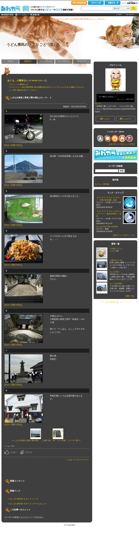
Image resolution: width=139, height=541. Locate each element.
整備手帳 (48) (31, 87)
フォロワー (126, 119)
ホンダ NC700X (116, 284)
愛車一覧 (129, 296)
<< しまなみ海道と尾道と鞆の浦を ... (26, 440)
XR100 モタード (39, 19)
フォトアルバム (46, 61)
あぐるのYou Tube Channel (107, 227)
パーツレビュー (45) (17, 87)
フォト (49, 19)
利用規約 (112, 302)
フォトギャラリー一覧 (60, 19)
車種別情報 (23, 19)
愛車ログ (23, 84)
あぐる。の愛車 (15, 80)
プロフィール (14, 84)
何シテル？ (121, 99)
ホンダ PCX (114, 272)
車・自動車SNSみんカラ (9, 19)
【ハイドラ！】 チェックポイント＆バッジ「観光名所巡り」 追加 (108, 213)
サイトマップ (125, 302)
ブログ (10, 61)
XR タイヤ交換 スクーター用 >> (66, 440)
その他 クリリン (116, 249)
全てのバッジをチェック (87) (121, 144)
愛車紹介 (28, 61)
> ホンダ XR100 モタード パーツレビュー (27, 503)
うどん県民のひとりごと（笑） (32, 45)
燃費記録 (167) (44, 87)
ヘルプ (123, 3)
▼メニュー (82, 61)
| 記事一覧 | (46, 440)
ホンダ (30, 19)
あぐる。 (98, 103)
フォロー (105, 119)
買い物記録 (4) (19, 90)
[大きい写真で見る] (13, 145)
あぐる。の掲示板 (102, 184)
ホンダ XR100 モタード (35, 80)
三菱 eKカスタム (116, 260)
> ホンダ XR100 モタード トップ (23, 499)
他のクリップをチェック (123, 235)
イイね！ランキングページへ (77, 460)
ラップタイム (64, 61)
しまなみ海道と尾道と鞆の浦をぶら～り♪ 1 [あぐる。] (87, 19)
